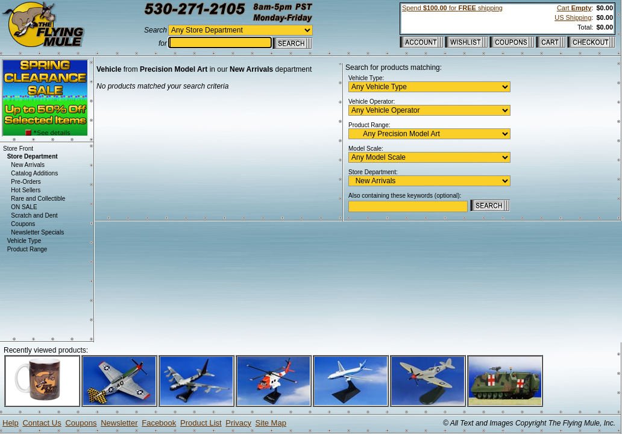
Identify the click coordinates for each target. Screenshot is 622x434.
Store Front (18, 148)
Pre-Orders (25, 181)
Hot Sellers (25, 190)
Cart (574, 7)
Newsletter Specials (37, 232)
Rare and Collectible (38, 198)
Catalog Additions (34, 173)
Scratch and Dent (34, 215)
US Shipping (572, 17)
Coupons (23, 224)
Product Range (27, 249)
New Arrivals (28, 165)
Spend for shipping (452, 7)
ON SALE (24, 207)
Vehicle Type (24, 240)
